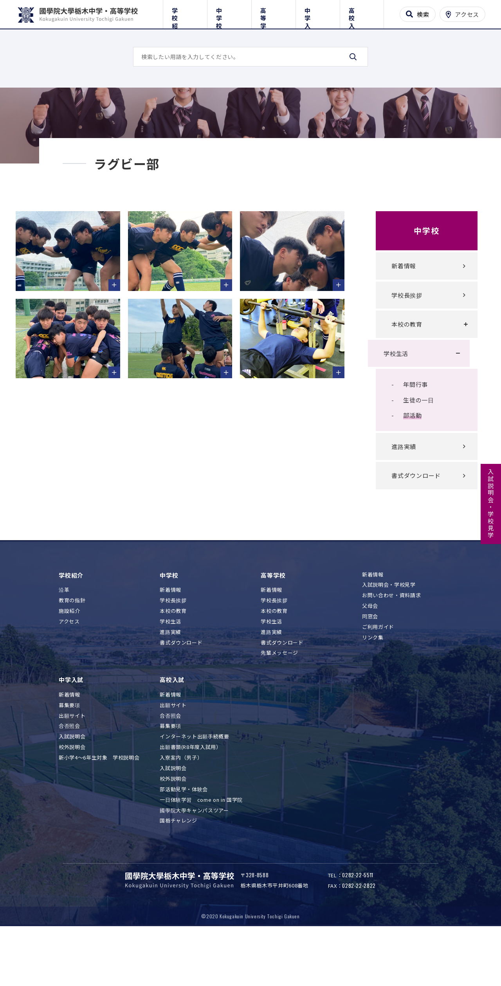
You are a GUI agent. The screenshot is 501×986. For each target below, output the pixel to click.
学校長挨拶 (399, 342)
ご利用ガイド (378, 674)
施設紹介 (69, 658)
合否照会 (69, 773)
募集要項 (69, 752)
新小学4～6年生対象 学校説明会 (99, 804)
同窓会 (370, 663)
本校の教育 (399, 371)
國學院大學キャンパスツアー (194, 857)
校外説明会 (72, 794)
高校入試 (362, 13)
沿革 (64, 637)
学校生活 (388, 400)
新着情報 (396, 313)
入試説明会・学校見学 (491, 504)
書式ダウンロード (408, 522)
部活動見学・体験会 (184, 836)
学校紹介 (185, 13)
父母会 (370, 653)
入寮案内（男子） (181, 804)
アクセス (69, 668)
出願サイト (72, 763)
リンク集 (373, 684)
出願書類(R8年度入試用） (190, 794)
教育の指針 (72, 647)
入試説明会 (72, 783)
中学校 (229, 13)
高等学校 (273, 13)
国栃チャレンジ (178, 867)
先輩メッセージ (279, 700)
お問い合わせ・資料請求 (391, 642)
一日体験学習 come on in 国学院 (201, 847)
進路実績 (396, 493)
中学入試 (317, 13)
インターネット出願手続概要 (194, 783)
